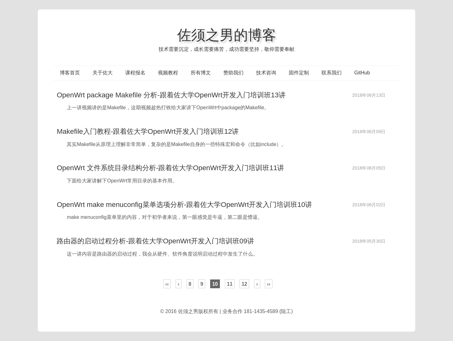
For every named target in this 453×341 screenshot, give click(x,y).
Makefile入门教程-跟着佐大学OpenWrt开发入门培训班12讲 (148, 131)
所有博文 (201, 72)
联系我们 (332, 72)
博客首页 (70, 72)
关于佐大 (102, 72)
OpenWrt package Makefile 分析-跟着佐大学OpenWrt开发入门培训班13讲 (171, 95)
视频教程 (168, 72)
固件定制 (299, 72)
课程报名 (135, 72)
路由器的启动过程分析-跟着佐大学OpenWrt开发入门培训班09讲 (155, 241)
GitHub (362, 72)
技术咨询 (266, 72)
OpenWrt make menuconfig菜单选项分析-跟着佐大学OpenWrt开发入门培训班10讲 (184, 204)
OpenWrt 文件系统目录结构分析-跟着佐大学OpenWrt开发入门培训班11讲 (170, 168)
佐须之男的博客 (226, 35)
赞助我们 (233, 72)
